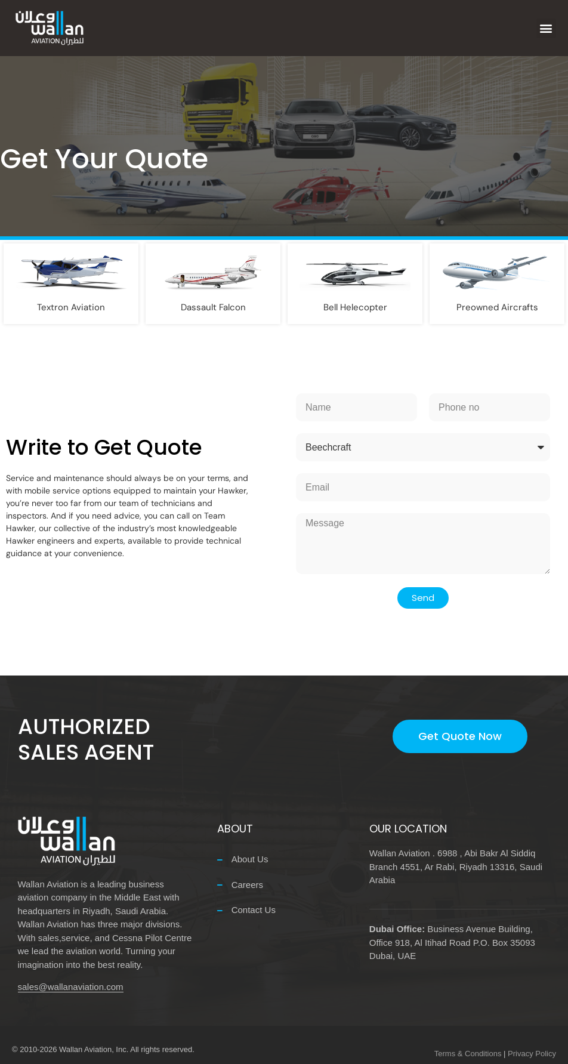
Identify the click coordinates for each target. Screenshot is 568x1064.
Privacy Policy (532, 1053)
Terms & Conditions (468, 1053)
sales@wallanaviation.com (71, 987)
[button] (546, 28)
